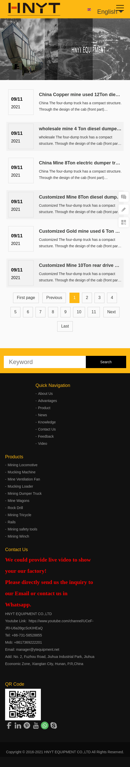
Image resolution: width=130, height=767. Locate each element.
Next (111, 312)
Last (65, 326)
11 (93, 312)
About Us (45, 394)
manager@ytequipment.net (37, 649)
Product (44, 408)
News (42, 415)
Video (42, 443)
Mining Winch (18, 536)
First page (26, 297)
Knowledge (47, 422)
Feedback (46, 436)
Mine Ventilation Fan (24, 479)
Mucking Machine (22, 472)
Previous (54, 297)
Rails (12, 522)
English (110, 11)
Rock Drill (15, 508)
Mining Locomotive (23, 465)
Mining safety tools (22, 529)
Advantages (47, 401)
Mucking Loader (20, 486)
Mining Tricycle (19, 515)
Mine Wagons (18, 501)
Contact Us (47, 429)
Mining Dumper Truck (25, 493)
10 (79, 312)
